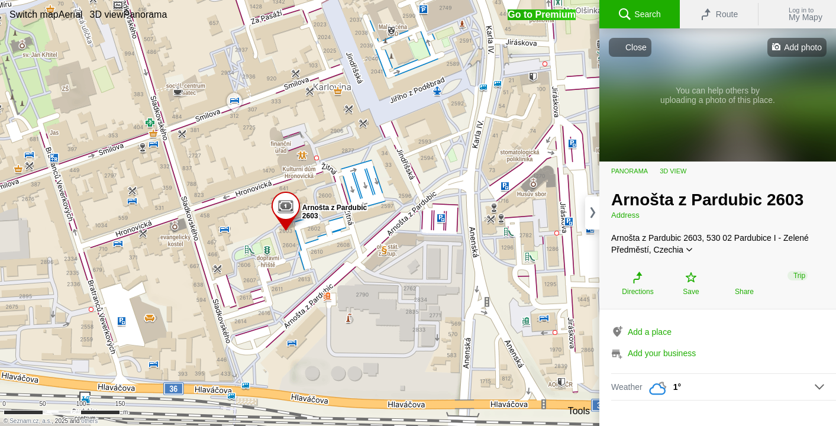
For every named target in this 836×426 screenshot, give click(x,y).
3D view (673, 171)
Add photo (803, 47)
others (89, 421)
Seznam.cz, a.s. (30, 421)
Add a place (650, 332)
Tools (579, 411)
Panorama (629, 171)
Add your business (662, 353)
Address (625, 215)
